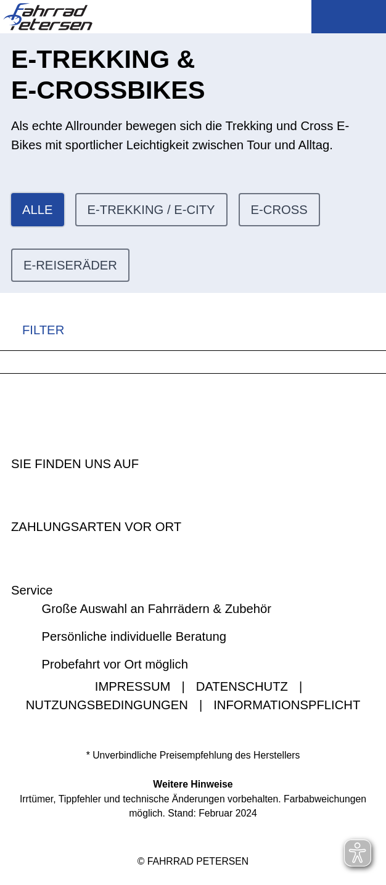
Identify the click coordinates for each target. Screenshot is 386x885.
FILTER (32, 330)
